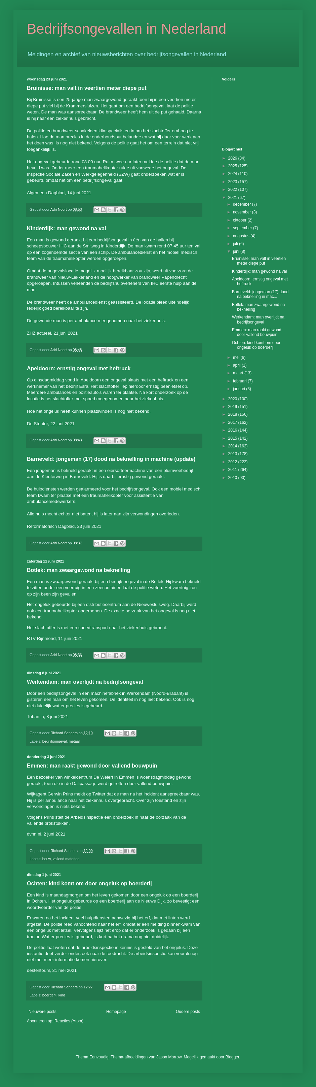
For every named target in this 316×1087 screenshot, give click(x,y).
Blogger (232, 1057)
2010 (233, 477)
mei (237, 357)
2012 (233, 462)
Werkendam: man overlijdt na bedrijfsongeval (85, 682)
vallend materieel (66, 859)
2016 (233, 430)
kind (61, 995)
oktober (240, 220)
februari (240, 381)
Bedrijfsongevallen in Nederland (126, 29)
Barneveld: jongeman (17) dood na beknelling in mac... (260, 294)
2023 (233, 181)
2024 (233, 173)
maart (238, 373)
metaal (74, 741)
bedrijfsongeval (54, 741)
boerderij (49, 995)
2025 (233, 166)
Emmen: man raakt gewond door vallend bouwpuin (92, 766)
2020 (233, 399)
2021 (233, 197)
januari (239, 388)
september (243, 228)
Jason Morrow (169, 1057)
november (242, 212)
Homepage (116, 1011)
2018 (233, 414)
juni (236, 251)
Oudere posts (188, 1011)
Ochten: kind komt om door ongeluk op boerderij (89, 883)
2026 (233, 158)
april (237, 365)
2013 (233, 453)
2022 (233, 189)
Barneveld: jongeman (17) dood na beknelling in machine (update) (111, 459)
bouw (46, 859)
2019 (233, 406)
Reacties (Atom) (68, 1021)
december (242, 204)
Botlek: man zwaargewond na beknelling (78, 570)
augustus (241, 236)
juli (236, 243)
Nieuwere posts (42, 1011)
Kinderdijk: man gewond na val (66, 228)
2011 (233, 469)
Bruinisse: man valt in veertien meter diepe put (87, 88)
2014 (233, 446)
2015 (233, 438)
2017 (233, 422)
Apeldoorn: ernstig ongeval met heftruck (78, 368)
